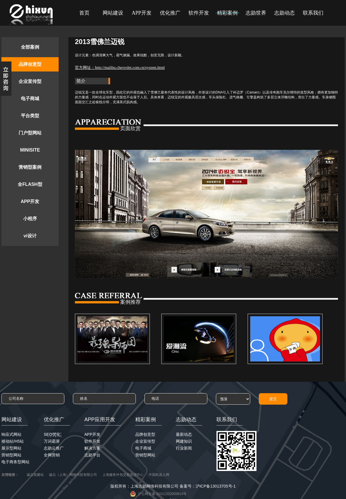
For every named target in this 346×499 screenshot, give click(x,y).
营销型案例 (30, 167)
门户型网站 (30, 132)
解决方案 (92, 448)
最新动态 (184, 434)
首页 (84, 13)
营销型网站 (11, 455)
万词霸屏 (52, 441)
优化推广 (170, 13)
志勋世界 (256, 13)
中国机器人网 (159, 475)
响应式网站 (11, 434)
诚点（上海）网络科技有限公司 (73, 475)
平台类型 (30, 115)
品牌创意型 (30, 64)
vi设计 (29, 235)
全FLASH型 (30, 184)
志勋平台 (92, 455)
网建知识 (184, 441)
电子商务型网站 (15, 462)
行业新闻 (184, 448)
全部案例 (30, 47)
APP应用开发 (99, 419)
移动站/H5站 (12, 441)
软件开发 (198, 13)
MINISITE (30, 150)
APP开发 (141, 13)
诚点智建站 (35, 475)
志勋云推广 (54, 448)
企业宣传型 (30, 81)
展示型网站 (11, 448)
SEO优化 (52, 434)
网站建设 (113, 13)
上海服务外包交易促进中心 (123, 475)
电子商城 (30, 98)
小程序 (30, 218)
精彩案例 (227, 13)
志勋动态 (284, 13)
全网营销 (52, 455)
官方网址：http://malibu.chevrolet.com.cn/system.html (120, 67)
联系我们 (313, 13)
